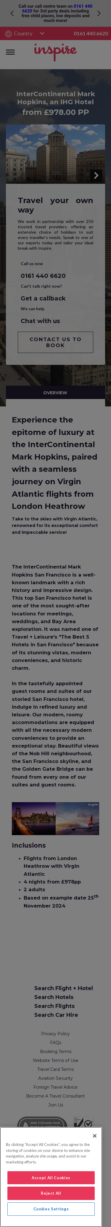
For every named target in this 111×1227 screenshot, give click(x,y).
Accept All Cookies (51, 1177)
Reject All (51, 1193)
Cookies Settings (51, 1209)
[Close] (94, 1135)
